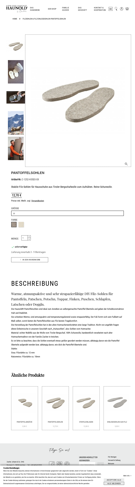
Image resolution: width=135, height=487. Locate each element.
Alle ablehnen (114, 483)
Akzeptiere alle (114, 480)
